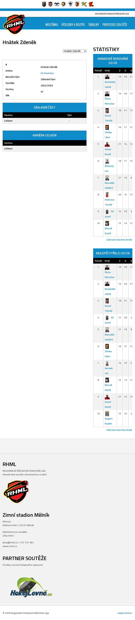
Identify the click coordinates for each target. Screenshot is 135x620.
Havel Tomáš (108, 115)
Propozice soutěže (114, 24)
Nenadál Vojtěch (109, 183)
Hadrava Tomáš (109, 199)
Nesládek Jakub (110, 82)
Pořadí (98, 70)
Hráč (107, 70)
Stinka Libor (108, 132)
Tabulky (93, 24)
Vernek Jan (109, 368)
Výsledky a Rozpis (73, 24)
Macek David (108, 228)
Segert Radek (108, 418)
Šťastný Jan (109, 166)
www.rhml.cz (125, 613)
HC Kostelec (47, 73)
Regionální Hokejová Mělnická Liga (112, 13)
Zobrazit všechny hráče (119, 239)
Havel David (108, 149)
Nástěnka (52, 24)
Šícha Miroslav (109, 99)
